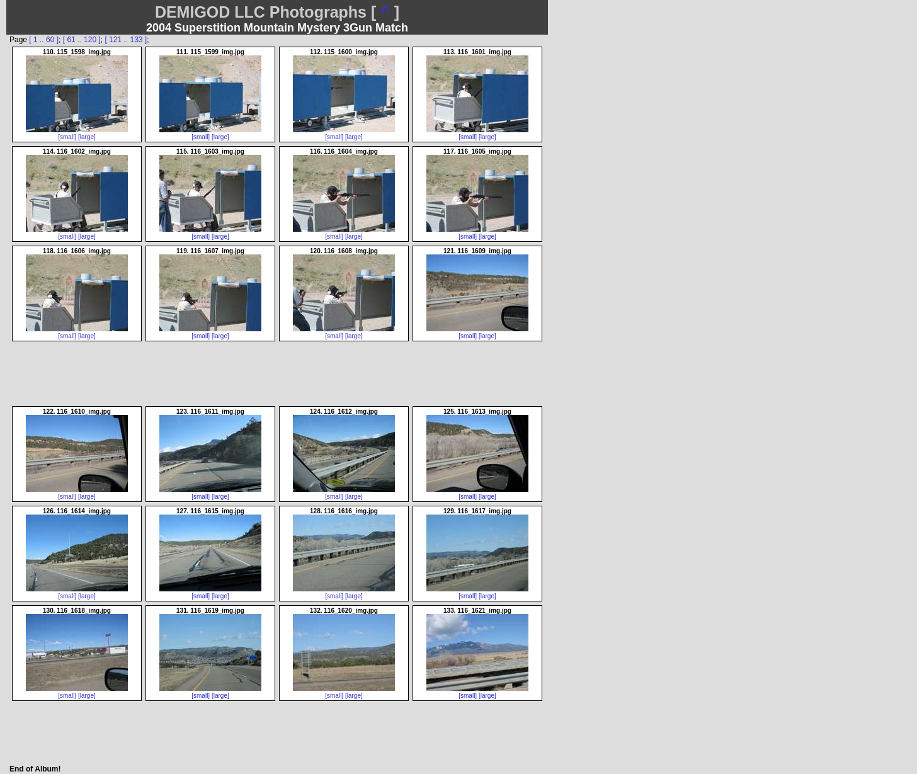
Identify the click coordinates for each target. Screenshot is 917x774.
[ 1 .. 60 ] (44, 39)
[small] (67, 137)
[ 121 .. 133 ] (126, 39)
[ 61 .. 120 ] (82, 39)
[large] (87, 137)
